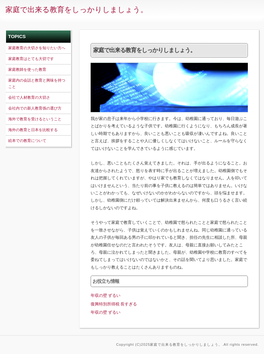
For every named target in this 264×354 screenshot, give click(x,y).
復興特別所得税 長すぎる (114, 304)
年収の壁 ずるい (106, 295)
